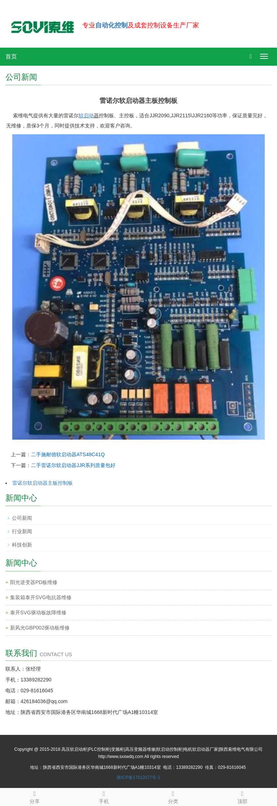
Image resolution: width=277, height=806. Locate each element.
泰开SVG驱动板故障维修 (38, 612)
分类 (173, 796)
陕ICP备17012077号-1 (138, 777)
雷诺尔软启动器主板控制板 (42, 483)
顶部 (242, 796)
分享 (34, 796)
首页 (11, 56)
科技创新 (22, 545)
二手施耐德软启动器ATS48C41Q (68, 454)
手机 (103, 796)
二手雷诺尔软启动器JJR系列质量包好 (73, 465)
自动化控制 (111, 25)
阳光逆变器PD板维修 (33, 582)
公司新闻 (22, 518)
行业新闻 (22, 531)
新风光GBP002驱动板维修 (40, 628)
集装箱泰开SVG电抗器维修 (40, 597)
